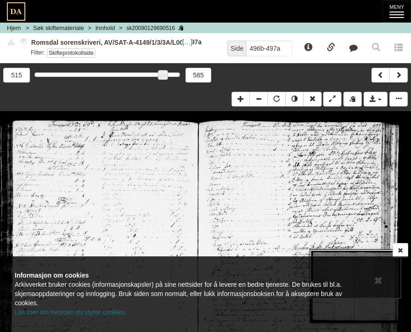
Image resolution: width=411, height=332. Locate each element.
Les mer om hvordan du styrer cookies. (70, 312)
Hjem (14, 27)
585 (198, 75)
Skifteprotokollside (71, 53)
